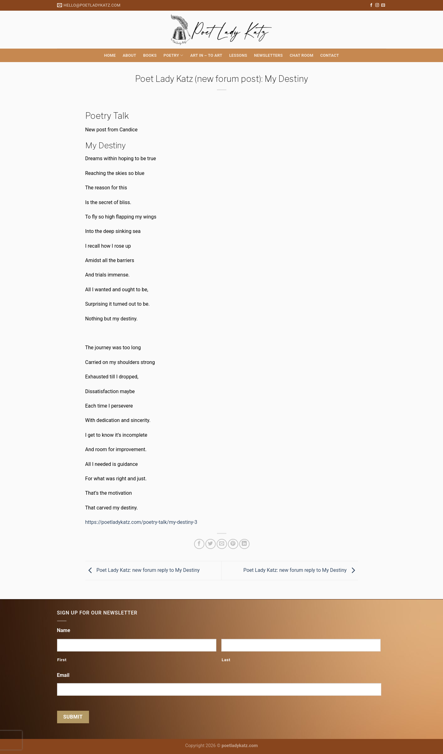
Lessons (238, 55)
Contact (329, 55)
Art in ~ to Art (206, 55)
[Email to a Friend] (222, 544)
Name (63, 630)
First (62, 659)
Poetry (173, 55)
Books (149, 55)
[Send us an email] (383, 5)
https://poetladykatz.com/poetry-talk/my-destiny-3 (141, 522)
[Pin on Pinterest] (233, 544)
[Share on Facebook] (199, 544)
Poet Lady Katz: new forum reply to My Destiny (142, 570)
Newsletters (268, 55)
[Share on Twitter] (210, 544)
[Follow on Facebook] (371, 5)
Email (63, 675)
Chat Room (301, 55)
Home (110, 55)
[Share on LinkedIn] (244, 544)
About (129, 55)
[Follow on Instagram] (377, 5)
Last (226, 659)
